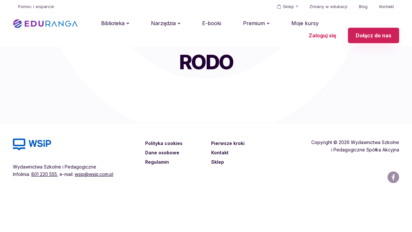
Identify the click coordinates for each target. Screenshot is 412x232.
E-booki (185, 24)
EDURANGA (45, 23)
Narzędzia (148, 24)
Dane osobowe (163, 152)
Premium (218, 24)
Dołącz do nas (373, 24)
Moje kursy (258, 24)
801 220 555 (44, 174)
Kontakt (386, 6)
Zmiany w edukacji (328, 6)
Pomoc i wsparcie (36, 6)
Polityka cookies (165, 143)
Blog (363, 6)
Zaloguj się (322, 24)
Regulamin (158, 162)
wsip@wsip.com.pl (94, 174)
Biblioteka (107, 24)
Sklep (288, 6)
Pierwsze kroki (229, 143)
